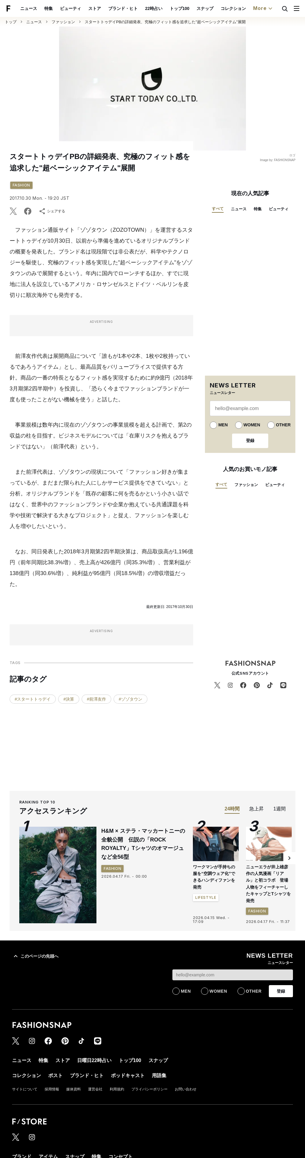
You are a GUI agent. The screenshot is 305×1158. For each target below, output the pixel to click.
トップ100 (179, 8)
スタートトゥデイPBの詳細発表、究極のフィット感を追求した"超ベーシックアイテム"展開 (165, 22)
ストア (94, 8)
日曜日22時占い (94, 1060)
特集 (48, 8)
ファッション (63, 22)
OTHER (283, 424)
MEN (223, 424)
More (263, 8)
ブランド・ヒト (123, 8)
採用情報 (52, 1089)
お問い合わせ (186, 1089)
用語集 (159, 1075)
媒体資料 (73, 1089)
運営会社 (95, 1089)
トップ (11, 22)
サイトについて (24, 1089)
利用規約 (117, 1089)
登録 (250, 440)
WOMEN (252, 424)
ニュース (28, 8)
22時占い (153, 8)
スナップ (205, 8)
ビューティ (70, 8)
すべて (218, 208)
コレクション (233, 8)
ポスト (55, 1075)
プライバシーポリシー (149, 1089)
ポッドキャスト (128, 1075)
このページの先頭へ (35, 956)
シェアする (52, 211)
